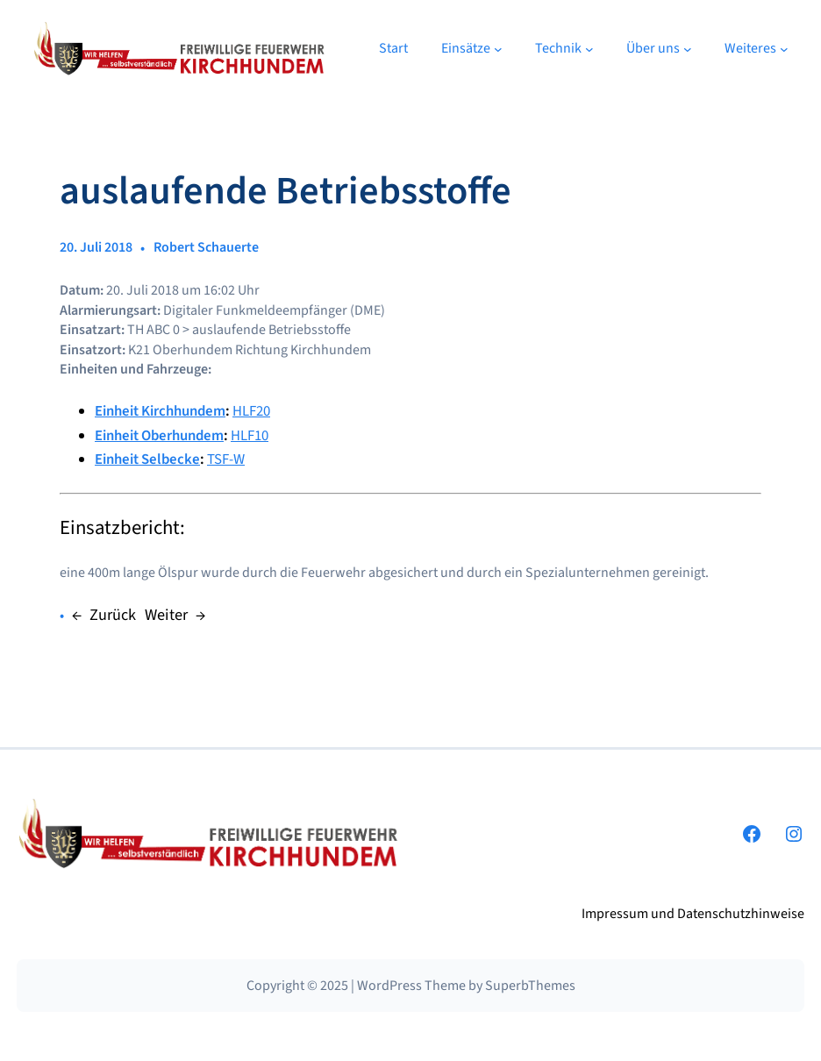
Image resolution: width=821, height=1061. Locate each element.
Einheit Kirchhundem (160, 411)
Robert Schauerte (206, 247)
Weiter (166, 614)
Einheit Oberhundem (159, 435)
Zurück (112, 614)
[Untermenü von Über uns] (687, 49)
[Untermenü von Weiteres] (784, 49)
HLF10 (249, 435)
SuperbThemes (530, 985)
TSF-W (226, 459)
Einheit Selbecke (147, 459)
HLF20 (251, 411)
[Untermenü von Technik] (589, 49)
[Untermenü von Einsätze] (498, 49)
